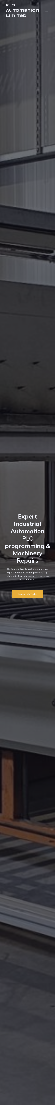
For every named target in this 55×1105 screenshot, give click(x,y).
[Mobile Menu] (46, 10)
